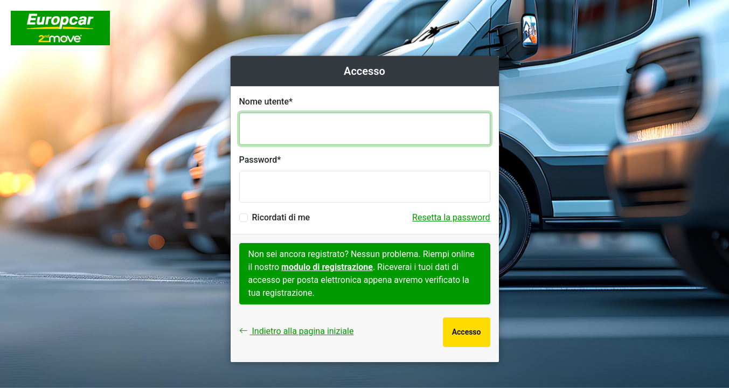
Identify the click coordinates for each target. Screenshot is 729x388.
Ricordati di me (281, 217)
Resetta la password (451, 217)
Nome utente (264, 101)
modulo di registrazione (327, 267)
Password (258, 160)
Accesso (466, 332)
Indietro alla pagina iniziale (296, 331)
